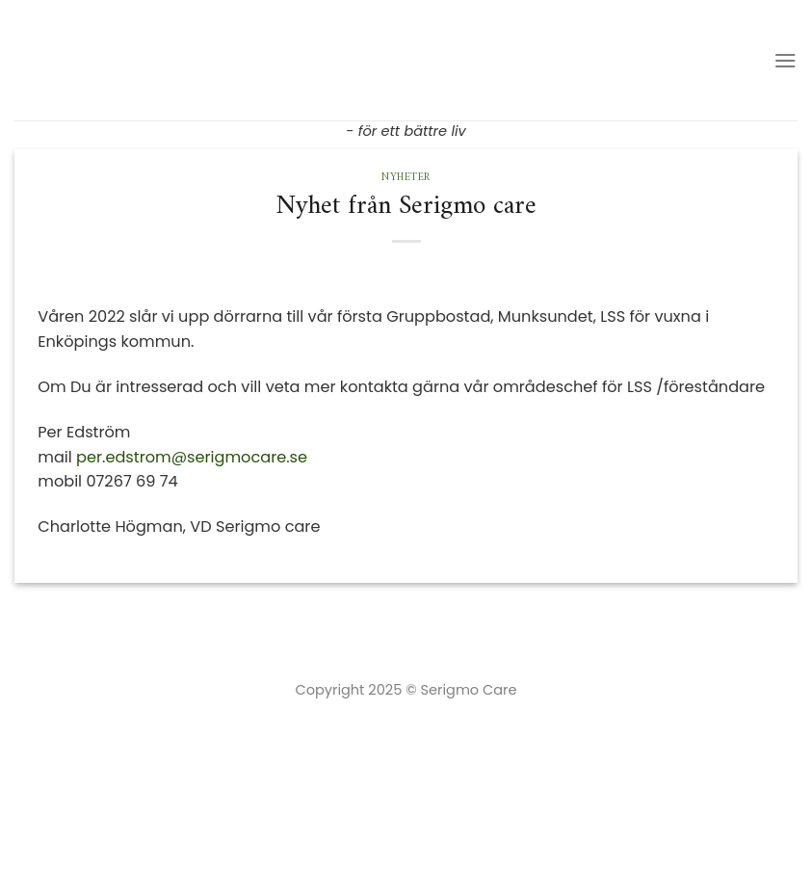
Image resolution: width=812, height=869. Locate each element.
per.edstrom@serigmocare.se (191, 457)
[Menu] (785, 60)
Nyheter (406, 177)
